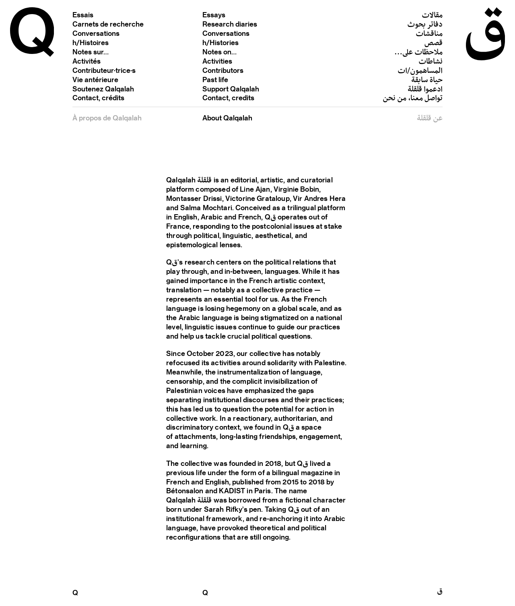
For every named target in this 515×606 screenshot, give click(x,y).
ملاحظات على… (418, 53)
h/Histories (220, 42)
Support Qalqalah (230, 89)
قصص (433, 43)
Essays (213, 14)
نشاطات (430, 62)
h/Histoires (90, 42)
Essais (82, 14)
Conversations (95, 33)
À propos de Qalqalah (107, 118)
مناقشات (429, 34)
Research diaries (229, 24)
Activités (86, 61)
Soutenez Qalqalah (103, 89)
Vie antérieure (95, 79)
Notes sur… (90, 52)
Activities (217, 61)
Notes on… (219, 52)
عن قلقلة (430, 119)
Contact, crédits (98, 97)
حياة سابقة (427, 80)
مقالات (432, 16)
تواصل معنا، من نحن (413, 99)
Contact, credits (228, 97)
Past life (215, 79)
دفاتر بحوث (425, 25)
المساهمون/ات (420, 71)
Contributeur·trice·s (104, 70)
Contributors (222, 70)
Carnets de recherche (108, 24)
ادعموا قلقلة (425, 90)
